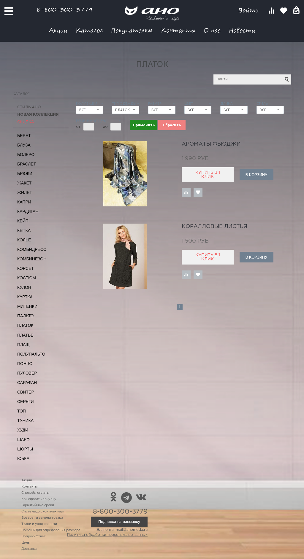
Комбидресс (31, 249)
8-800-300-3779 (64, 9)
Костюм (26, 277)
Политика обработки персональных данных (107, 534)
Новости (242, 30)
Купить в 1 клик (207, 175)
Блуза (24, 145)
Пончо (24, 363)
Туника (25, 420)
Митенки (27, 306)
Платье (25, 335)
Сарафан (27, 382)
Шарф (23, 439)
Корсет (25, 268)
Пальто (25, 315)
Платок (25, 325)
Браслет (26, 164)
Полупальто (31, 354)
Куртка (25, 296)
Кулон (24, 287)
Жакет (24, 183)
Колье (24, 240)
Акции (58, 30)
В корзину (256, 174)
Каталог (89, 30)
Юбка (23, 458)
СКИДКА (25, 122)
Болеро (25, 154)
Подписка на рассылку (119, 521)
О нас (212, 30)
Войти (249, 10)
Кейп (22, 221)
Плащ (23, 344)
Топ (21, 411)
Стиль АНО (29, 107)
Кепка (24, 230)
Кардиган (28, 211)
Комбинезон (31, 259)
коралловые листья (214, 226)
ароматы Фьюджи (211, 144)
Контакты (178, 30)
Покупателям (132, 30)
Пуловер (27, 373)
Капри (24, 202)
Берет (24, 135)
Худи (22, 430)
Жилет (24, 192)
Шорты (25, 449)
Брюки (24, 173)
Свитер (25, 392)
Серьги (25, 401)
